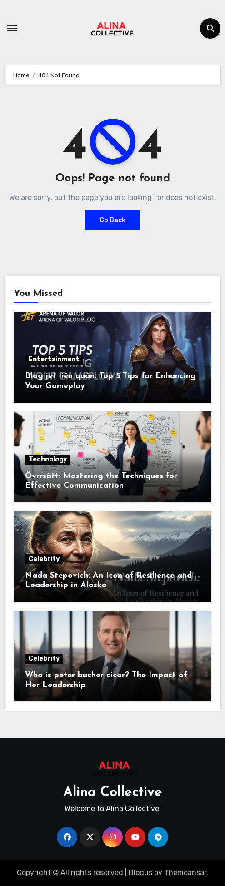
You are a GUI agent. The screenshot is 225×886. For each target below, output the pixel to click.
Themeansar (185, 872)
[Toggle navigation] (12, 28)
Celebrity (44, 559)
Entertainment (54, 359)
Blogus (140, 872)
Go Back (112, 220)
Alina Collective (112, 793)
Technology (48, 459)
